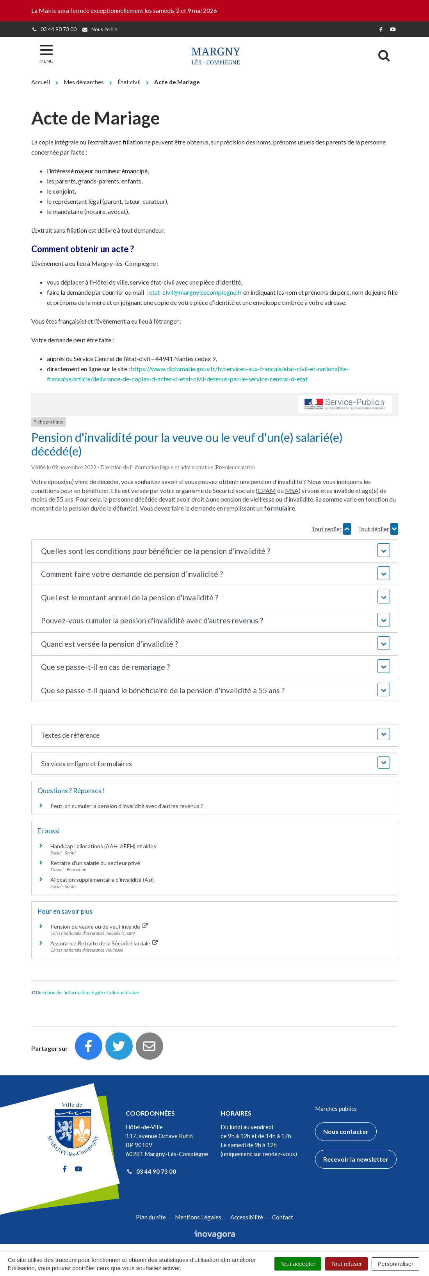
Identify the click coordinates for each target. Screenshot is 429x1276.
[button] (214, 551)
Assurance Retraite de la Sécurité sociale (104, 943)
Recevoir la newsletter (355, 1159)
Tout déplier (378, 529)
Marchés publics (336, 1108)
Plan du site (151, 1217)
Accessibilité (246, 1217)
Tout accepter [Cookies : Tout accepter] (297, 1263)
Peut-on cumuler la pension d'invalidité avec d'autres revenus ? (126, 806)
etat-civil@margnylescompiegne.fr (195, 292)
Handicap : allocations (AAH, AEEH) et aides (103, 846)
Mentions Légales (198, 1217)
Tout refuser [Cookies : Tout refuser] (346, 1263)
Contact (282, 1217)
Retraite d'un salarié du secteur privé (95, 863)
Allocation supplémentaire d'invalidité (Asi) (102, 879)
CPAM (267, 490)
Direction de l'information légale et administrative (87, 992)
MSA (292, 490)
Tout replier (331, 529)
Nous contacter (345, 1131)
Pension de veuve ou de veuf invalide (99, 926)
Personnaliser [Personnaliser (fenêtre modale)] (395, 1263)
